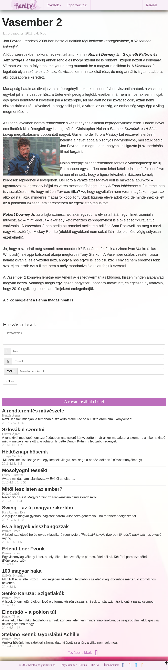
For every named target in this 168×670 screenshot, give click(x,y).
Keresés (151, 5)
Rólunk (82, 665)
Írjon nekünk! (77, 5)
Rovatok (53, 5)
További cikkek (84, 653)
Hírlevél (95, 665)
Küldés (10, 381)
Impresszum (68, 665)
